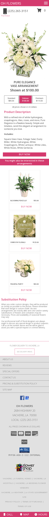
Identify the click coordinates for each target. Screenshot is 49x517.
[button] (41, 11)
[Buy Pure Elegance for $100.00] (24, 154)
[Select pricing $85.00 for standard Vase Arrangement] (11, 99)
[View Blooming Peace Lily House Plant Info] (24, 184)
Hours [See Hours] (40, 514)
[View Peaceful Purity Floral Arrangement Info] (24, 267)
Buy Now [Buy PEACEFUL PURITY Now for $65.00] (26, 290)
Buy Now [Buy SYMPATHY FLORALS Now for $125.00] (26, 248)
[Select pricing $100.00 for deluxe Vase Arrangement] (25, 99)
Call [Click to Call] (8, 514)
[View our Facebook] (22, 399)
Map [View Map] (24, 514)
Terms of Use (24, 506)
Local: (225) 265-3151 (24, 420)
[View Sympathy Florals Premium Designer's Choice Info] (24, 226)
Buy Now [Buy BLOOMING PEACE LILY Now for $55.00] (26, 206)
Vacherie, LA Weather (12, 492)
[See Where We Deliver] (24, 351)
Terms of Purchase (32, 501)
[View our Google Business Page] (27, 399)
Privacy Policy (12, 501)
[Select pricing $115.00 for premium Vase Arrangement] (39, 99)
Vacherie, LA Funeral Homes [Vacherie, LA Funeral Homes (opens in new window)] (17, 478)
